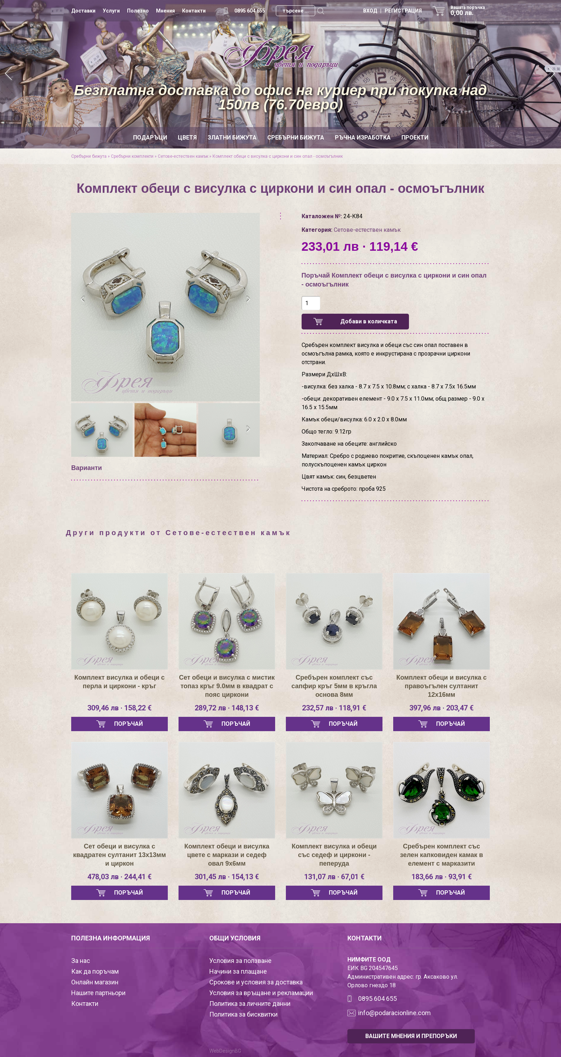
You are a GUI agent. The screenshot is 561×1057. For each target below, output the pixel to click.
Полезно (138, 11)
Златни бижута (232, 137)
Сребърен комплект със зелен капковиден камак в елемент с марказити (441, 855)
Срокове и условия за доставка (256, 982)
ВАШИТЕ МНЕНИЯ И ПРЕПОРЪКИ (411, 1036)
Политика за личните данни (250, 1003)
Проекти (414, 137)
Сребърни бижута (295, 137)
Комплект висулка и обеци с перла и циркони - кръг (119, 682)
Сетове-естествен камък (183, 156)
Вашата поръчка (470, 10)
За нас (80, 960)
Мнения (165, 11)
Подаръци (150, 137)
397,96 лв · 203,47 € (441, 708)
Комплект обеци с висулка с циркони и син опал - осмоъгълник (278, 156)
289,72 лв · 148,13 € (227, 708)
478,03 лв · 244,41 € (119, 876)
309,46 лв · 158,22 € (119, 708)
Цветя (187, 137)
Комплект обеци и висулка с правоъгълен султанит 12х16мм (441, 686)
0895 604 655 (249, 11)
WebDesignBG (225, 1050)
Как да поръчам (95, 971)
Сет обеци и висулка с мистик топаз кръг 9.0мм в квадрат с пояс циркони (227, 686)
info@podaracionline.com (394, 1013)
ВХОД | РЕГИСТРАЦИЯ (392, 11)
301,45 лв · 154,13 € (227, 876)
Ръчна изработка (363, 137)
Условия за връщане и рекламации (261, 993)
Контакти (194, 11)
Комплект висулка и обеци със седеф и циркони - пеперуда (334, 855)
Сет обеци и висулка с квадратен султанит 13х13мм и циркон (119, 855)
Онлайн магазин (94, 982)
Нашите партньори (98, 993)
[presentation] (83, 299)
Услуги (111, 11)
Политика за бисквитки (243, 1014)
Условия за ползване (240, 960)
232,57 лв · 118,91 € (334, 708)
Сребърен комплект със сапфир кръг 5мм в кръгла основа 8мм (334, 686)
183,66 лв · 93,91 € (441, 876)
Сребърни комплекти (132, 156)
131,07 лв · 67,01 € (334, 876)
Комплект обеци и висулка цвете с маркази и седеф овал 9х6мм (226, 855)
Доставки (83, 11)
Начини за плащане (238, 971)
